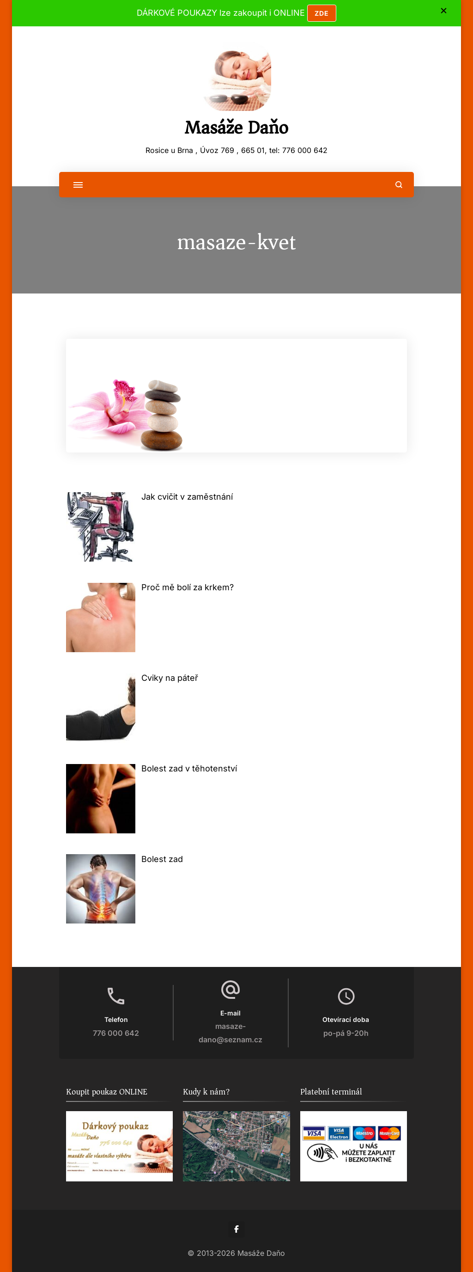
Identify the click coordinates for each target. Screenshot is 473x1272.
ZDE (322, 13)
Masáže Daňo (236, 127)
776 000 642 (116, 1033)
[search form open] (398, 184)
